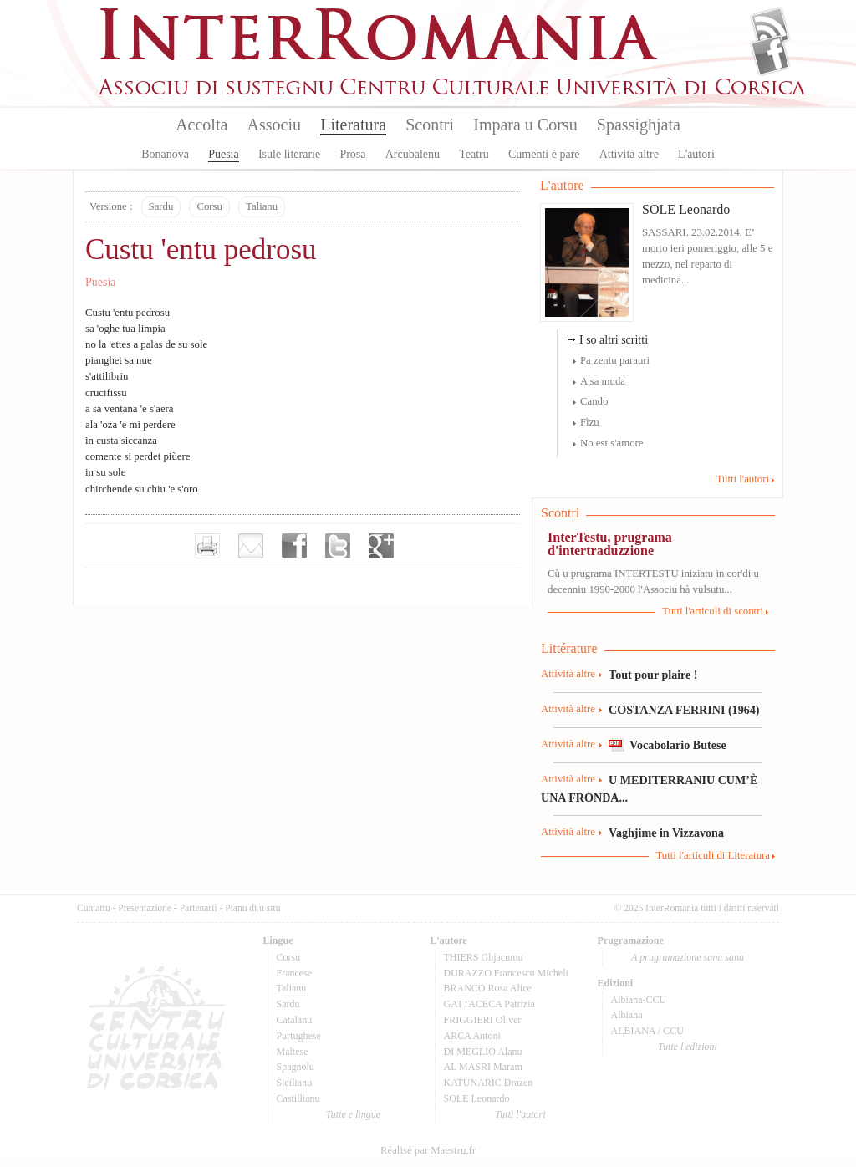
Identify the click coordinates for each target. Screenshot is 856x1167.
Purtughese (299, 1036)
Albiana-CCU (639, 1000)
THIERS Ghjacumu (483, 957)
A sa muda (602, 381)
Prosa (352, 154)
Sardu (161, 206)
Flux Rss (770, 27)
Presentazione (144, 908)
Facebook (770, 55)
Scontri (429, 124)
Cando (594, 401)
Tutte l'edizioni (687, 1046)
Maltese (292, 1051)
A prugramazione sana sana (687, 957)
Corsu (209, 206)
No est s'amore (612, 443)
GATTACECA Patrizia (489, 1004)
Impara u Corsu (525, 124)
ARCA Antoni (472, 1036)
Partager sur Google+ (381, 546)
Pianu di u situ (252, 908)
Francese (295, 973)
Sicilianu (295, 1082)
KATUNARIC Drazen (488, 1082)
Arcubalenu (412, 154)
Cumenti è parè (544, 154)
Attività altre (629, 154)
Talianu (262, 206)
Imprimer (207, 546)
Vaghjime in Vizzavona (666, 832)
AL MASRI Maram (483, 1067)
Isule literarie (289, 154)
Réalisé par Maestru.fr (428, 1150)
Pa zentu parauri (615, 360)
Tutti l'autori (742, 479)
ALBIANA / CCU (647, 1031)
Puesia (223, 154)
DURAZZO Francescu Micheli (506, 973)
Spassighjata (638, 124)
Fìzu (589, 422)
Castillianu (298, 1098)
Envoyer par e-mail (250, 546)
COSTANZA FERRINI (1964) (684, 709)
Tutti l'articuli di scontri (712, 611)
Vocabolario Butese (677, 745)
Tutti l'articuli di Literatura (712, 855)
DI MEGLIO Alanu (483, 1051)
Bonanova (165, 154)
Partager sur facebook (294, 546)
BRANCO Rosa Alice (488, 988)
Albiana (627, 1015)
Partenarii (198, 908)
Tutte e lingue (353, 1114)
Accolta (201, 124)
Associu (274, 124)
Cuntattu (93, 908)
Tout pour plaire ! (653, 674)
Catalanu (295, 1020)
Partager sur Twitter (337, 546)
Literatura (353, 124)
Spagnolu (295, 1067)
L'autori (696, 154)
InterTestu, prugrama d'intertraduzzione (610, 544)
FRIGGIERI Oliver (483, 1020)
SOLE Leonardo (686, 209)
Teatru (474, 154)
